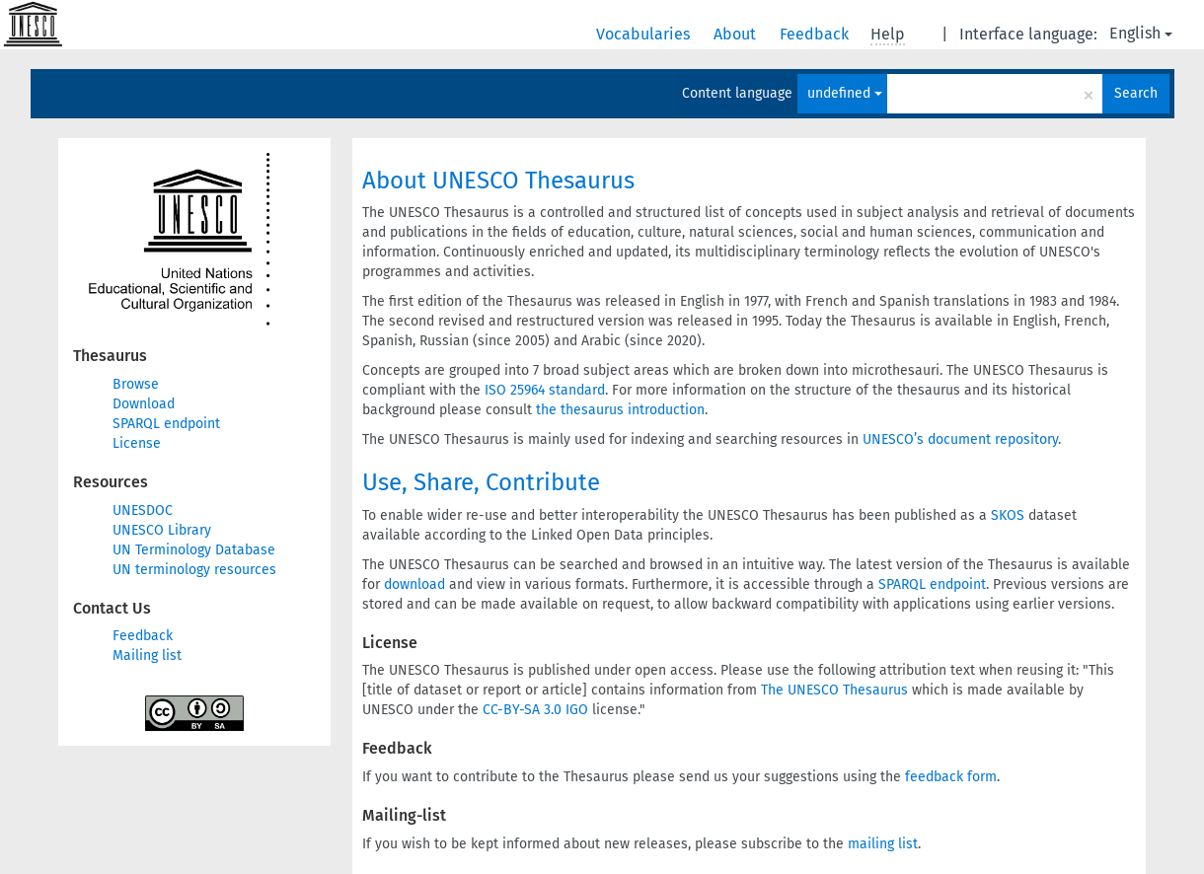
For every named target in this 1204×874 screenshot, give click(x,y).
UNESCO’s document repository (960, 439)
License (137, 443)
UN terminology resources (194, 569)
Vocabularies (645, 34)
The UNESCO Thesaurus (834, 690)
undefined (844, 93)
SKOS (1007, 515)
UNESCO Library (162, 530)
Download (144, 404)
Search (1136, 93)
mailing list (883, 844)
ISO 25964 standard (545, 390)
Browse (136, 384)
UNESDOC (143, 510)
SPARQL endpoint (166, 423)
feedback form (951, 776)
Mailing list (147, 655)
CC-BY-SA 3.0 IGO (535, 709)
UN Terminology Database (194, 550)
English (1140, 33)
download (414, 584)
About (737, 34)
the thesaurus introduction (620, 409)
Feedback (816, 34)
